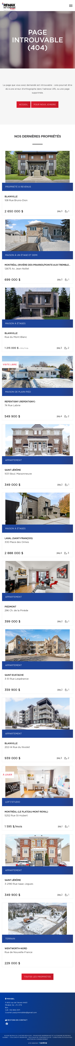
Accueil (23, 105)
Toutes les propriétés (37, 977)
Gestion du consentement (37, 1039)
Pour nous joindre (45, 105)
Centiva (43, 1043)
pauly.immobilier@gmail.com (24, 1012)
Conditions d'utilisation (62, 1037)
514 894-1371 (14, 1010)
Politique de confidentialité (40, 1037)
